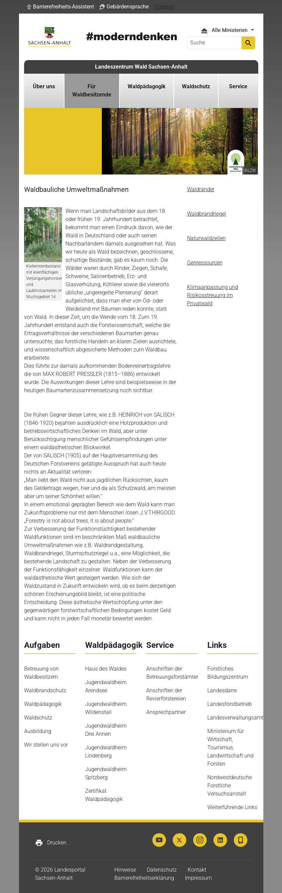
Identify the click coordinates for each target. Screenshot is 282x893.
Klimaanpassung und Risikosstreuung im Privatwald (212, 295)
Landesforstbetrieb (229, 704)
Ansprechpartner (166, 712)
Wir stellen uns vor (46, 745)
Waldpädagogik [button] (147, 86)
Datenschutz (162, 870)
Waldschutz (38, 717)
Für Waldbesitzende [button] (91, 90)
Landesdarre (222, 690)
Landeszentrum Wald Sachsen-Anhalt (141, 66)
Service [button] (238, 86)
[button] (60, 7)
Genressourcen (205, 262)
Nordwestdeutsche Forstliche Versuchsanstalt (229, 785)
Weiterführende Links (232, 807)
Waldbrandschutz (45, 690)
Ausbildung (37, 731)
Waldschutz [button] (196, 86)
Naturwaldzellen (206, 238)
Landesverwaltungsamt (235, 717)
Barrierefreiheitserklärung (144, 878)
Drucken (51, 843)
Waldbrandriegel (206, 214)
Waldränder (200, 189)
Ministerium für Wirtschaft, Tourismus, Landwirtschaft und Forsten (230, 747)
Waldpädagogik (43, 704)
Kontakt (197, 870)
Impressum (198, 878)
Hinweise (125, 870)
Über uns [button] (44, 86)
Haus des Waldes (106, 669)
